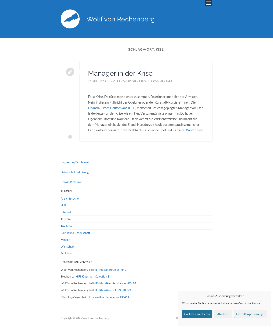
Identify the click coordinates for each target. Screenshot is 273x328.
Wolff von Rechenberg (120, 19)
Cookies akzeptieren (197, 314)
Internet (66, 212)
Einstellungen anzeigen (250, 314)
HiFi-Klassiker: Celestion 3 (110, 269)
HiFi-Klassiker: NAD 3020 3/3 (112, 290)
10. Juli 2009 (97, 81)
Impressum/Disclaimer (75, 162)
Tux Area (66, 226)
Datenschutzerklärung (75, 172)
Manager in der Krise (120, 73)
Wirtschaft (67, 246)
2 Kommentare (162, 81)
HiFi (63, 205)
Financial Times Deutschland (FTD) (112, 108)
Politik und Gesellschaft (75, 232)
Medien (65, 239)
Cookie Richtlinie (71, 182)
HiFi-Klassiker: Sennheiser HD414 (114, 283)
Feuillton (66, 253)
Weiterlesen (194, 130)
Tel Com (66, 219)
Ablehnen (223, 314)
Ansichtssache (70, 198)
